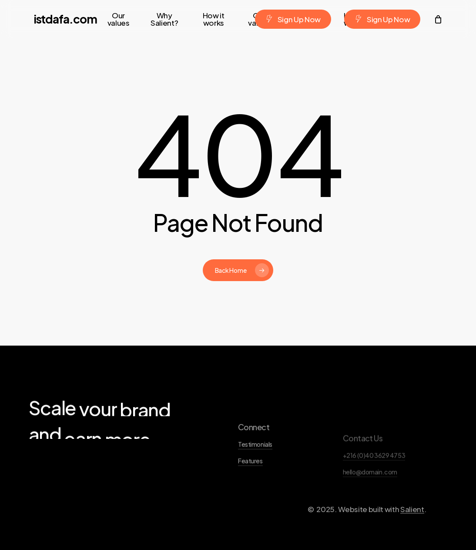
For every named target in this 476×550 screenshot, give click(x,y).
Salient (412, 534)
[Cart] (437, 19)
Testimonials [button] (255, 469)
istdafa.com (65, 19)
